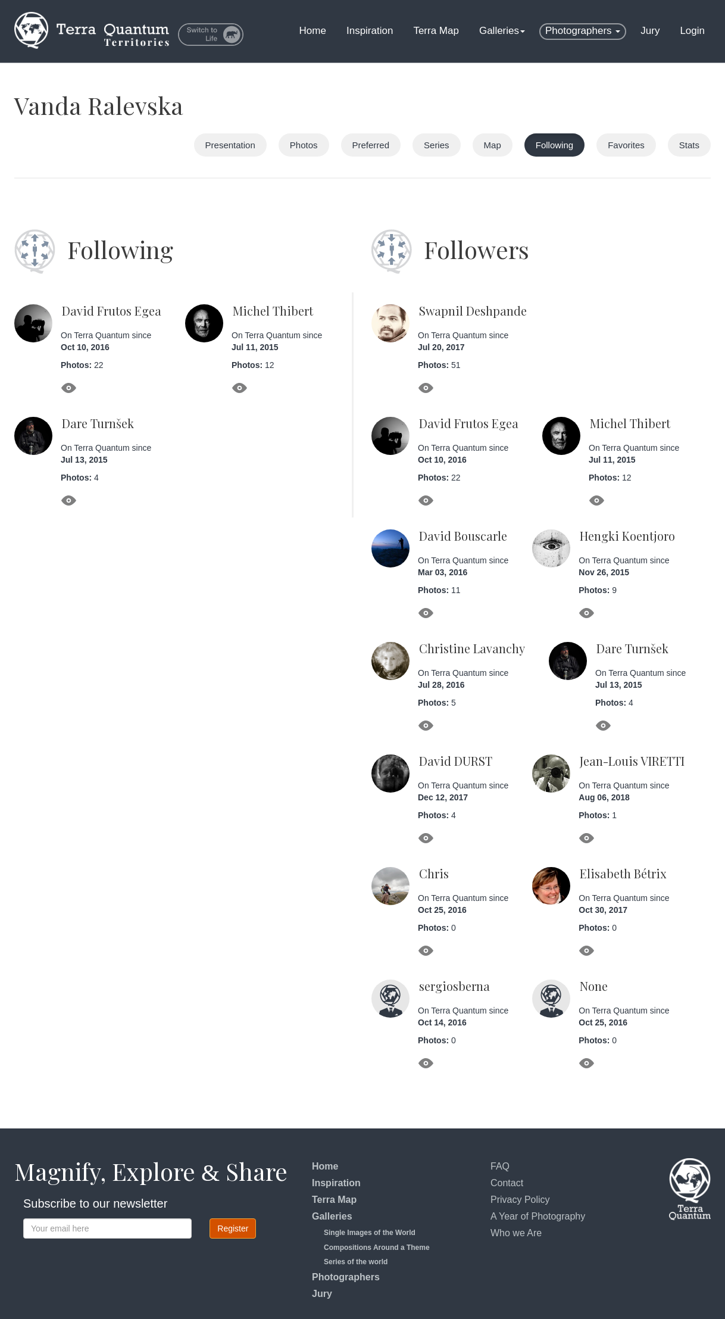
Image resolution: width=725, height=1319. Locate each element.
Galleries (502, 30)
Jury (650, 30)
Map (492, 145)
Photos (304, 145)
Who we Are (516, 1233)
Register (232, 1228)
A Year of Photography (537, 1216)
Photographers (582, 30)
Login (692, 30)
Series (436, 145)
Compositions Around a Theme (377, 1247)
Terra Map (436, 30)
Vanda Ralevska (98, 105)
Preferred (371, 145)
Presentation (230, 145)
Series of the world (356, 1262)
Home (312, 30)
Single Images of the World (369, 1232)
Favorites (626, 145)
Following (554, 145)
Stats (689, 145)
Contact (506, 1183)
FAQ (500, 1166)
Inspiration (369, 30)
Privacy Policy (520, 1200)
